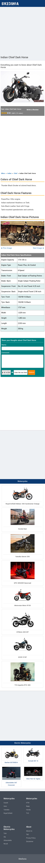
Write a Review (33, 110)
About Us (29, 831)
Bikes (3, 173)
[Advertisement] (22, 30)
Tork (5, 833)
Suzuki (6, 803)
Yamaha (6, 810)
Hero (5, 806)
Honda (28, 810)
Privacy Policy (31, 838)
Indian (9, 173)
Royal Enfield (8, 813)
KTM (27, 803)
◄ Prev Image (6, 248)
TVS (27, 813)
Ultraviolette (8, 840)
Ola (5, 837)
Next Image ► (38, 248)
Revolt (6, 844)
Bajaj (28, 806)
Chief (15, 173)
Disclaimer (29, 841)
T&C (27, 834)
